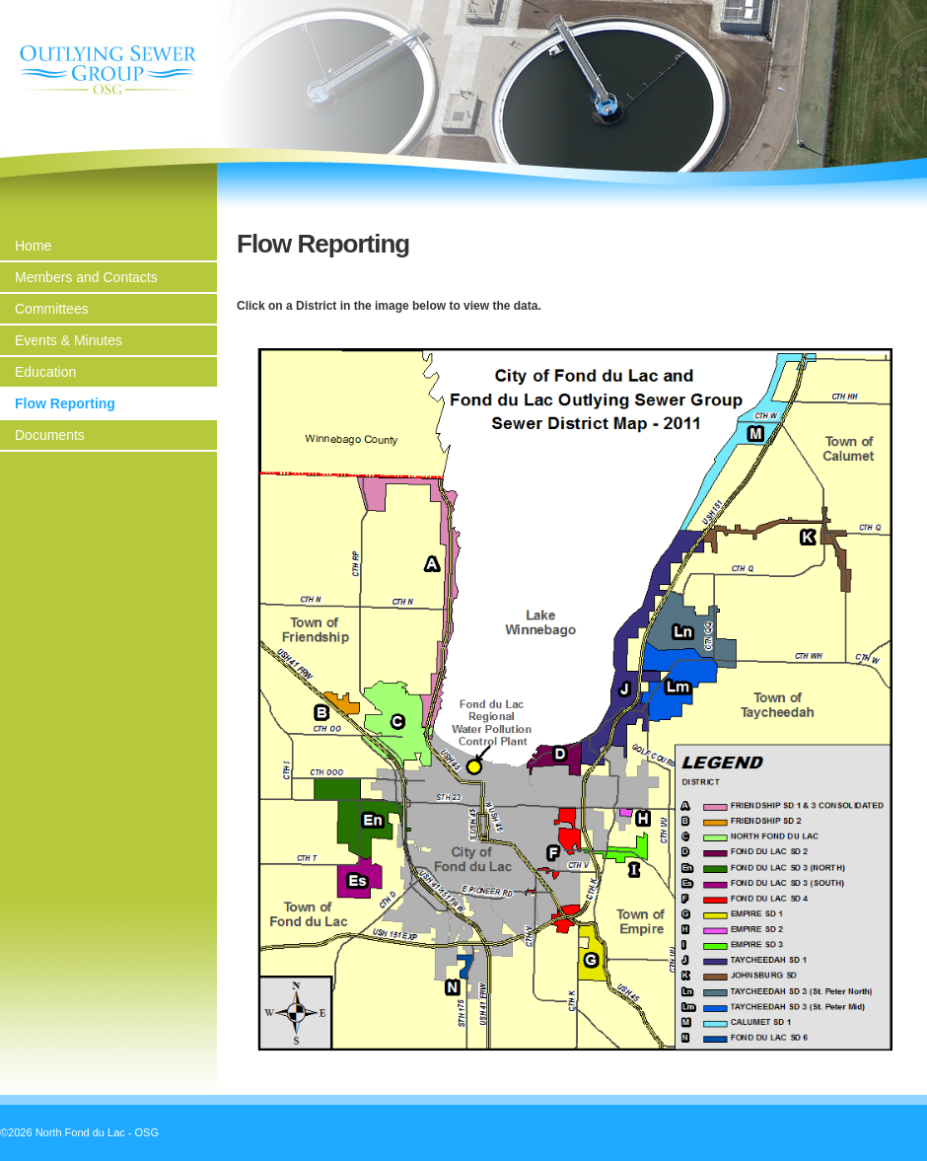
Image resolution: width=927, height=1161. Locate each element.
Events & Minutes (68, 340)
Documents (50, 435)
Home (33, 246)
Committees (52, 309)
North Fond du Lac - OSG (108, 70)
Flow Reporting (65, 403)
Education (45, 372)
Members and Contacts (86, 277)
